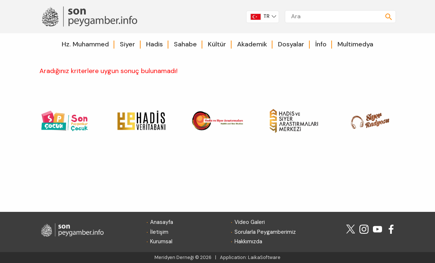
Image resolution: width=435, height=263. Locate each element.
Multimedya (355, 44)
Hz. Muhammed (85, 44)
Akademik (252, 44)
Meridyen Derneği (174, 257)
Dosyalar (291, 44)
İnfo (321, 44)
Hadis (154, 44)
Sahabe (185, 44)
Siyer (127, 44)
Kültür (217, 44)
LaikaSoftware (264, 257)
